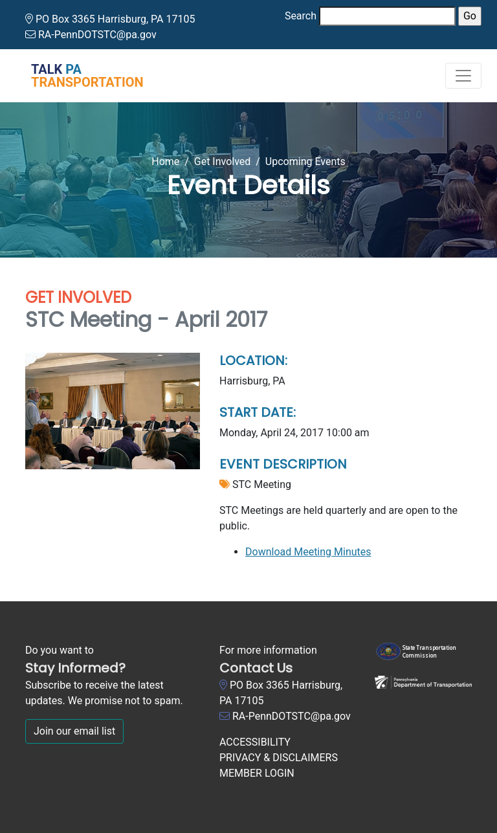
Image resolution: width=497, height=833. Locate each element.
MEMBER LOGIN (256, 773)
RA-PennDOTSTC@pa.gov (97, 34)
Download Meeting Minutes (308, 552)
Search (300, 16)
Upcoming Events (305, 161)
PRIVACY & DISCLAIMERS (278, 757)
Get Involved (222, 161)
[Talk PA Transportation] (80, 76)
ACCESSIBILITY (255, 742)
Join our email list (74, 731)
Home (165, 161)
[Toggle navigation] (463, 76)
